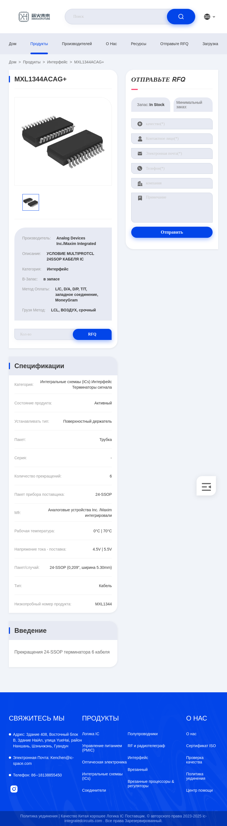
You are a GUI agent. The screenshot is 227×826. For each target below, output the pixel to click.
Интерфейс (57, 62)
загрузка (210, 44)
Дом (12, 44)
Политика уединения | (40, 816)
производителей (77, 44)
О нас (111, 44)
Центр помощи (199, 790)
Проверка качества (195, 759)
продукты (39, 44)
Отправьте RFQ (174, 44)
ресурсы (138, 44)
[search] (181, 16)
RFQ (92, 334)
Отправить (172, 232)
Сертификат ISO (201, 746)
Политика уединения (195, 776)
